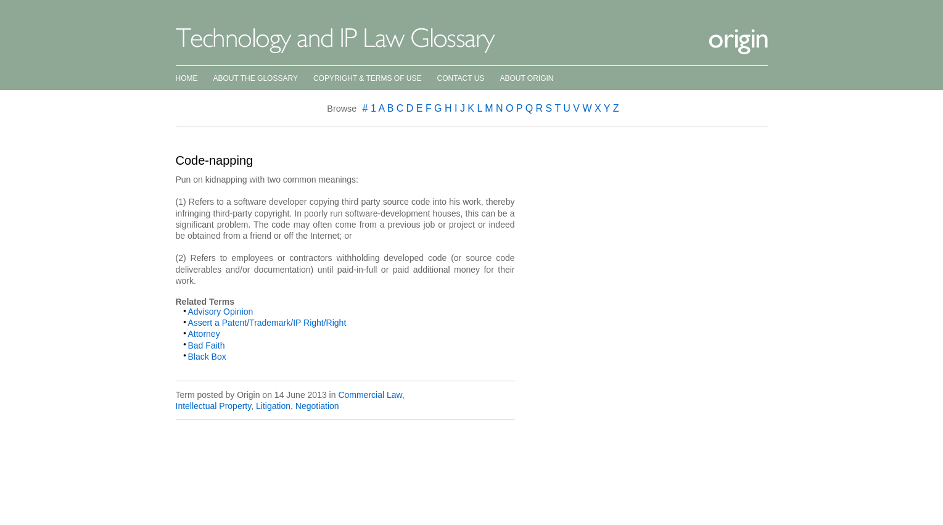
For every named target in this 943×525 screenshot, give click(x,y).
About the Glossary (255, 78)
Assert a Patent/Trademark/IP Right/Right (267, 323)
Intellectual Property (214, 406)
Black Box (207, 357)
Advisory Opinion (220, 311)
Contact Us (460, 78)
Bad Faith (206, 345)
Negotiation (317, 406)
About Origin (526, 78)
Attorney (204, 334)
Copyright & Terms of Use (367, 78)
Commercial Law (369, 395)
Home (187, 78)
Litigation (273, 406)
